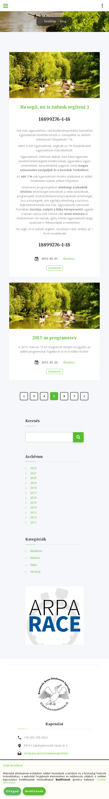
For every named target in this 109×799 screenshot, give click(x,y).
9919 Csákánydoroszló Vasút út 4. (46, 745)
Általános (36, 551)
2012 (33, 517)
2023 (33, 468)
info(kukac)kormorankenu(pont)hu (46, 753)
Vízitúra (35, 558)
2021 (33, 473)
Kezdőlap (50, 21)
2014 (33, 507)
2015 (33, 503)
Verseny (35, 571)
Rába (33, 565)
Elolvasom (54, 268)
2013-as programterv (55, 337)
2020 (33, 478)
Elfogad (12, 791)
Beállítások (34, 791)
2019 (33, 483)
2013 (33, 512)
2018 (33, 488)
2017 (33, 493)
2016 (33, 498)
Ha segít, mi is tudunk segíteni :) (54, 107)
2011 (33, 522)
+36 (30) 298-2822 (36, 737)
